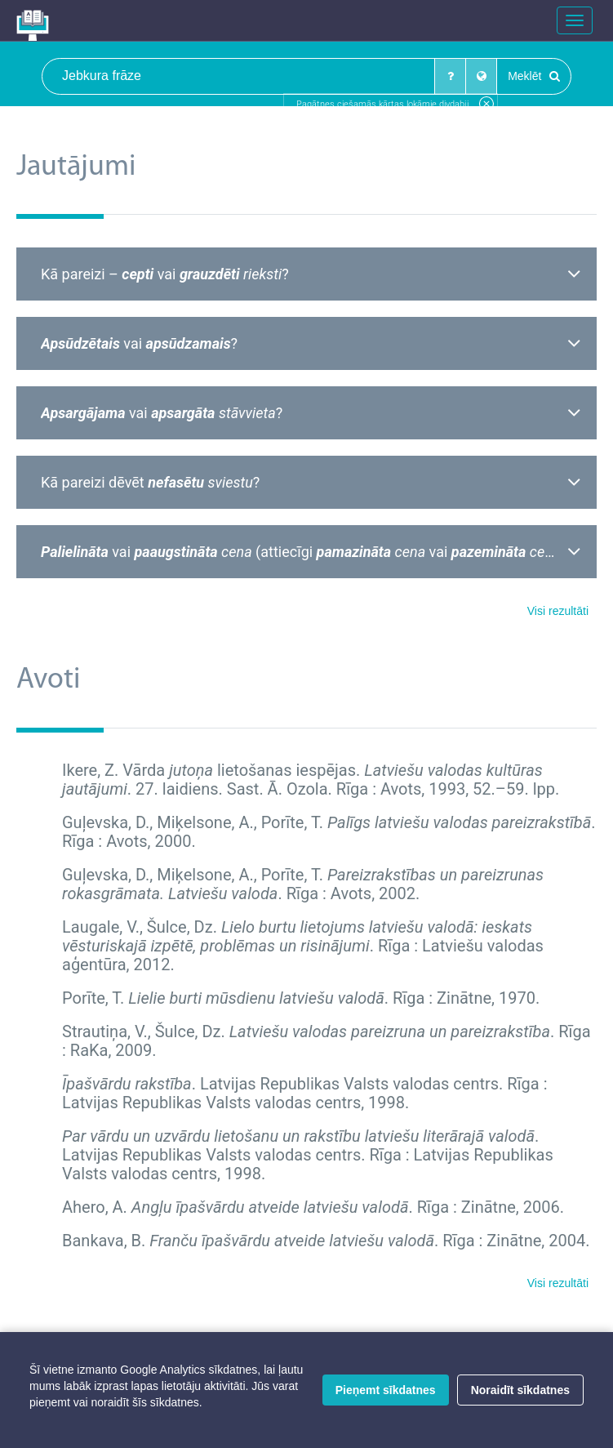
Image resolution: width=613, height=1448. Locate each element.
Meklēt (534, 75)
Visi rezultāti (558, 610)
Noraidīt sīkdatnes (520, 1390)
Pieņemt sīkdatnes (385, 1390)
